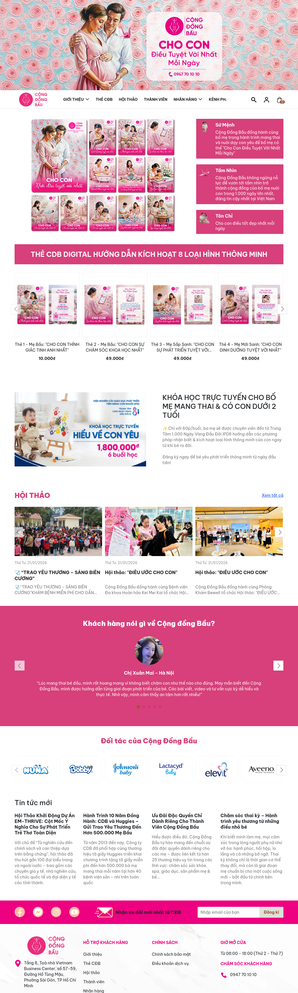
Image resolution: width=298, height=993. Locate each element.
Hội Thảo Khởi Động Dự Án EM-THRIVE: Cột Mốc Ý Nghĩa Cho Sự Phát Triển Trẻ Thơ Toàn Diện (45, 824)
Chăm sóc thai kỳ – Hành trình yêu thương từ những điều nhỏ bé (249, 821)
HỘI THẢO (32, 495)
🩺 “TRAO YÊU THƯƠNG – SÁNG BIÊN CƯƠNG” (57, 575)
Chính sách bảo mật (171, 954)
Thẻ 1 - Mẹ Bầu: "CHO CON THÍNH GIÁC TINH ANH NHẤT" (47, 347)
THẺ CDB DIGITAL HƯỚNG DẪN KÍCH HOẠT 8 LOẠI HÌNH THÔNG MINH (149, 254)
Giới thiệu (73, 99)
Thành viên (155, 99)
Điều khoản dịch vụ (170, 963)
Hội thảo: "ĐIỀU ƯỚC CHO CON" (141, 572)
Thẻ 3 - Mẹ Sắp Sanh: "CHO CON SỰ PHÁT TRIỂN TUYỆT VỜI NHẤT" (182, 347)
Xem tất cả (272, 495)
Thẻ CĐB (104, 99)
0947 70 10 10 (243, 974)
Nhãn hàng (185, 99)
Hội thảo (128, 99)
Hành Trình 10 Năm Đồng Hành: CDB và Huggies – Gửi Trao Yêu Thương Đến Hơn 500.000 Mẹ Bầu (112, 824)
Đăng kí (271, 912)
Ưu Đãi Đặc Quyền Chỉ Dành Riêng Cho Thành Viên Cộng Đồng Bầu (178, 821)
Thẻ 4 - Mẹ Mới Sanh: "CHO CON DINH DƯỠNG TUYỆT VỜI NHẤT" (250, 347)
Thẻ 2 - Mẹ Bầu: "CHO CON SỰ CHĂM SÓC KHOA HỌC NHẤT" (115, 347)
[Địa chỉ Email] (240, 912)
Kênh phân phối (225, 99)
